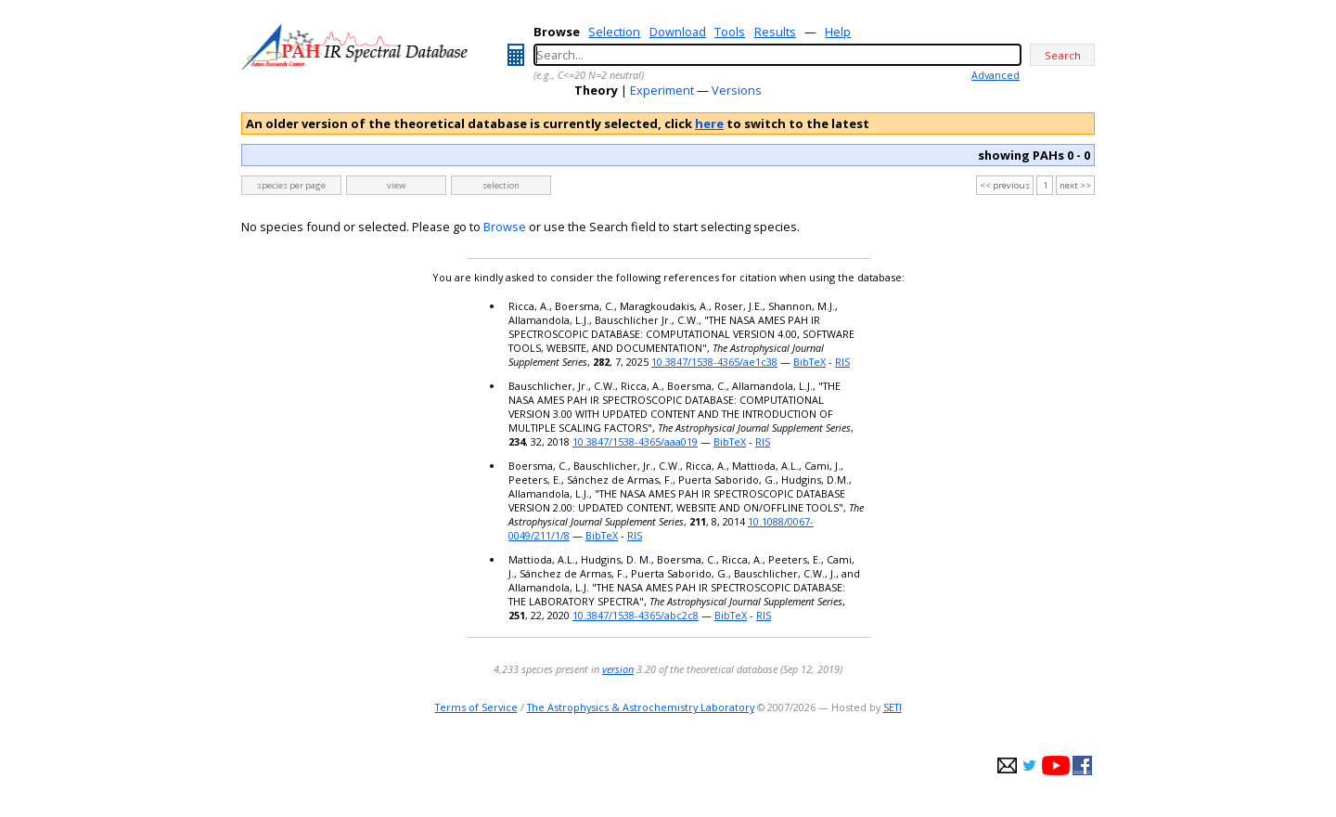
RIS (842, 362)
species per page (291, 185)
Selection (614, 31)
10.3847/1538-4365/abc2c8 (635, 615)
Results (775, 31)
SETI (892, 707)
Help (838, 31)
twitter (1029, 765)
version (618, 669)
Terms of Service (476, 707)
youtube (1056, 765)
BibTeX (809, 362)
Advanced (995, 75)
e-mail (1007, 765)
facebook (1082, 765)
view (396, 185)
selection (501, 185)
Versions (737, 90)
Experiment (662, 90)
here (709, 123)
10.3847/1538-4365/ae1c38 (714, 362)
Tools (729, 31)
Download (677, 31)
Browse (504, 226)
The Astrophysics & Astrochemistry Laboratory (640, 707)
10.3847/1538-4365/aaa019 (635, 441)
